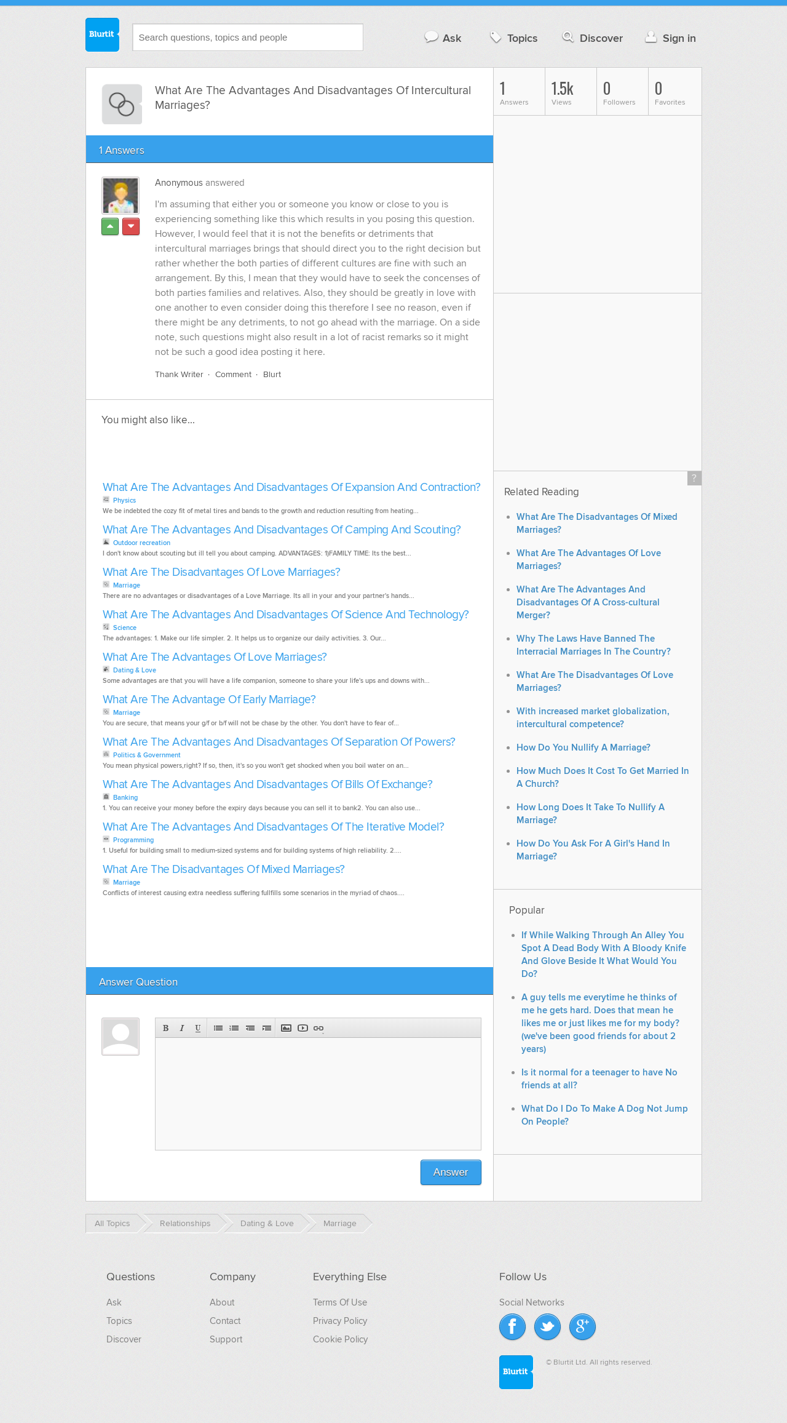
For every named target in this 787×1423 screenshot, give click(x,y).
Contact (225, 1320)
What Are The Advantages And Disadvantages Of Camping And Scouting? (282, 530)
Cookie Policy (340, 1339)
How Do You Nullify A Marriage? (583, 748)
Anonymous (179, 182)
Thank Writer (179, 374)
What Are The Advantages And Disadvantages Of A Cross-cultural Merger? (588, 602)
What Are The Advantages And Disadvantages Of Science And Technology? (286, 615)
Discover (591, 38)
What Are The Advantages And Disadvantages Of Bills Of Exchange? (268, 785)
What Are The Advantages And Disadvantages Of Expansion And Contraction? (292, 487)
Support (226, 1339)
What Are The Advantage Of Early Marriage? (209, 700)
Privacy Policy (340, 1320)
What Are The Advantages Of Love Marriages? (215, 657)
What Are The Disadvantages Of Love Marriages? (222, 572)
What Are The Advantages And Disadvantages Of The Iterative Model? (274, 827)
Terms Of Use (340, 1302)
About (222, 1302)
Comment (233, 374)
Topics (512, 38)
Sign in (669, 38)
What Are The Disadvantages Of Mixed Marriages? (224, 870)
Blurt (272, 374)
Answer (451, 1172)
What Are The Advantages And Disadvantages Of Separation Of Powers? (279, 742)
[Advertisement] (241, 457)
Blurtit (102, 36)
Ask (442, 38)
